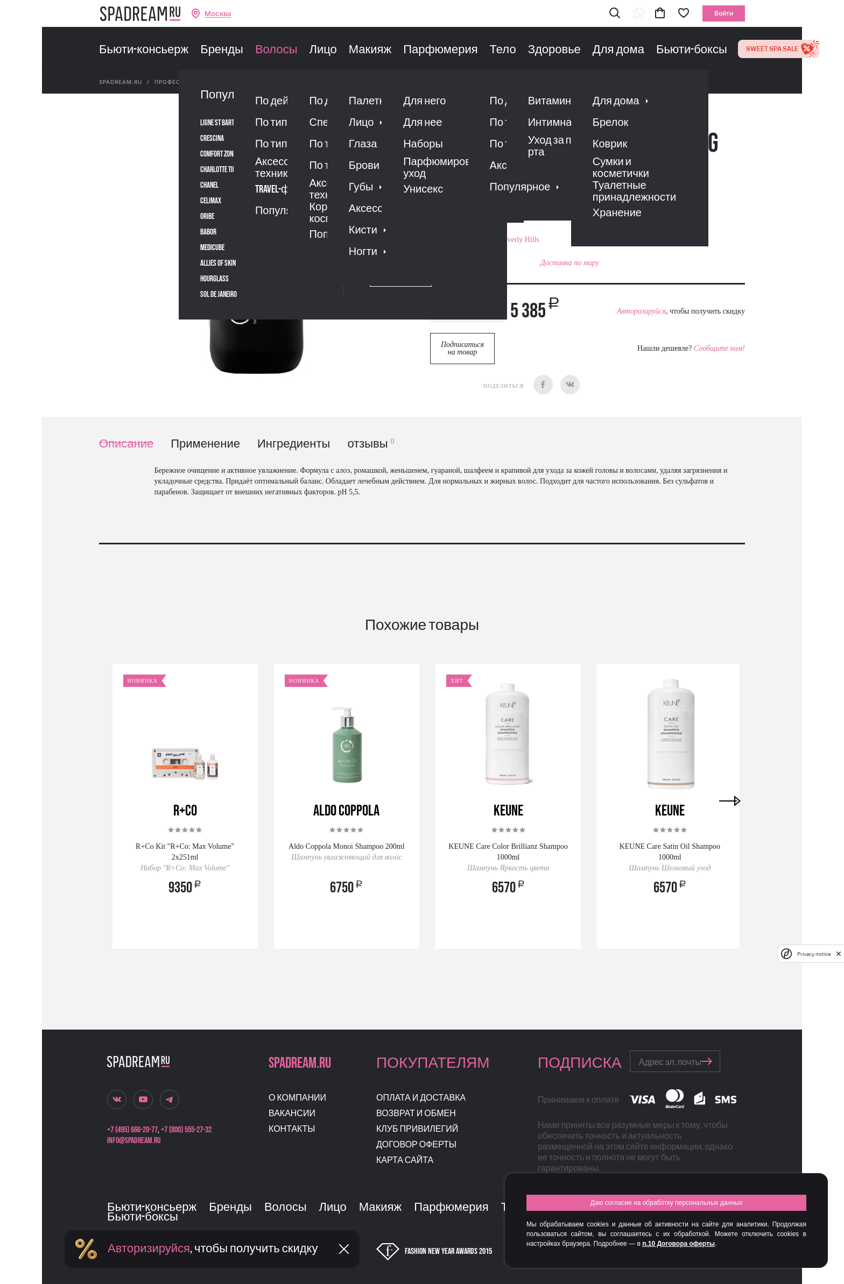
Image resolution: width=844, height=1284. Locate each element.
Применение (205, 444)
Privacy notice (814, 954)
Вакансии (292, 1114)
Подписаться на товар (462, 348)
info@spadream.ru (133, 1141)
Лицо (322, 50)
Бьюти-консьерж (143, 50)
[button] (614, 14)
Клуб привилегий (417, 1129)
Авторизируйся (641, 311)
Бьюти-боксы (691, 50)
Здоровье (554, 50)
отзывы (370, 444)
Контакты (292, 1129)
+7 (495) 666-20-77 (132, 1130)
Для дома (618, 50)
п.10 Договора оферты (678, 1243)
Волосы (276, 50)
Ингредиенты (293, 444)
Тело (503, 50)
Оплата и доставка (421, 1098)
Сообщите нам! (719, 348)
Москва (218, 14)
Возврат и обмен (416, 1114)
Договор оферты (416, 1145)
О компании (297, 1098)
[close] (838, 953)
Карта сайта (404, 1160)
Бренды (221, 50)
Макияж (370, 50)
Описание (126, 444)
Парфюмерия (440, 50)
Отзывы (491, 196)
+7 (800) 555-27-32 (186, 1130)
